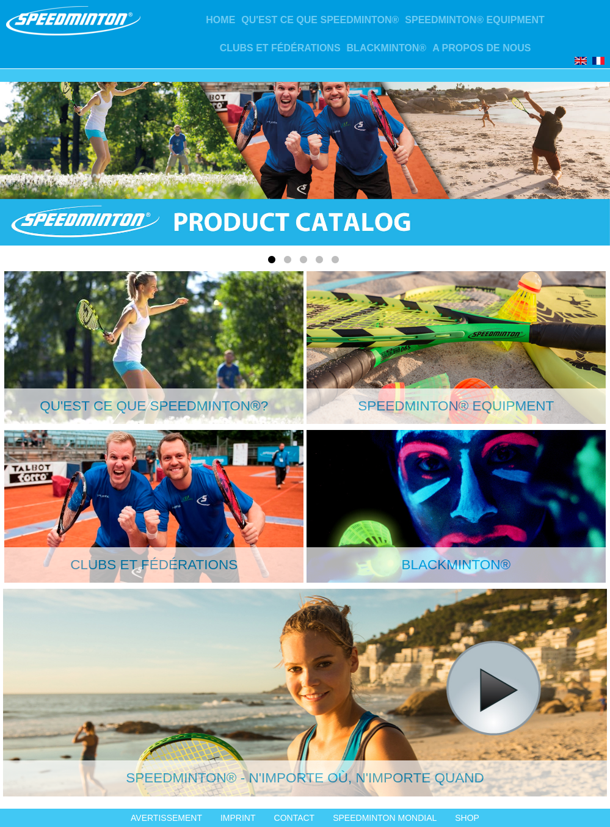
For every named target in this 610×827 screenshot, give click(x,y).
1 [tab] (273, 262)
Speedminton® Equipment (474, 20)
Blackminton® (387, 48)
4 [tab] (321, 262)
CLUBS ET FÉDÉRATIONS (280, 48)
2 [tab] (289, 262)
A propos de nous (481, 48)
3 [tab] (305, 262)
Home (220, 20)
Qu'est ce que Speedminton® (320, 20)
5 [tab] (337, 262)
